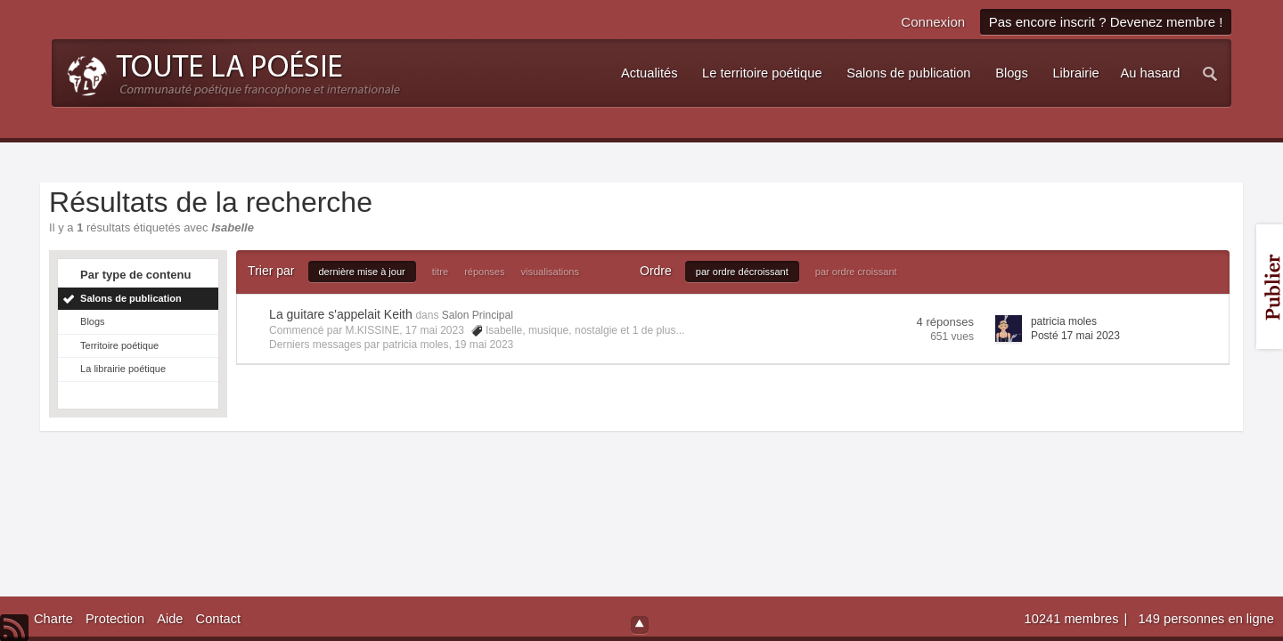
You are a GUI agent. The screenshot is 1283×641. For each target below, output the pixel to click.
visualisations (550, 271)
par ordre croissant (856, 271)
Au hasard (1151, 73)
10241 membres (1074, 619)
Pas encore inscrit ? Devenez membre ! (1106, 21)
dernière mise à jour (362, 271)
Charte (53, 619)
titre (440, 271)
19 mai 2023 (483, 344)
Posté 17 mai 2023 (1075, 335)
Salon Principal (477, 315)
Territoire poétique (119, 345)
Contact (218, 619)
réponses (484, 271)
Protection (115, 619)
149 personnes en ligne (1205, 619)
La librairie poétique (123, 368)
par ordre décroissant (742, 271)
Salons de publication (131, 298)
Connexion (933, 21)
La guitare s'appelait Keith (341, 314)
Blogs (92, 321)
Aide (170, 619)
